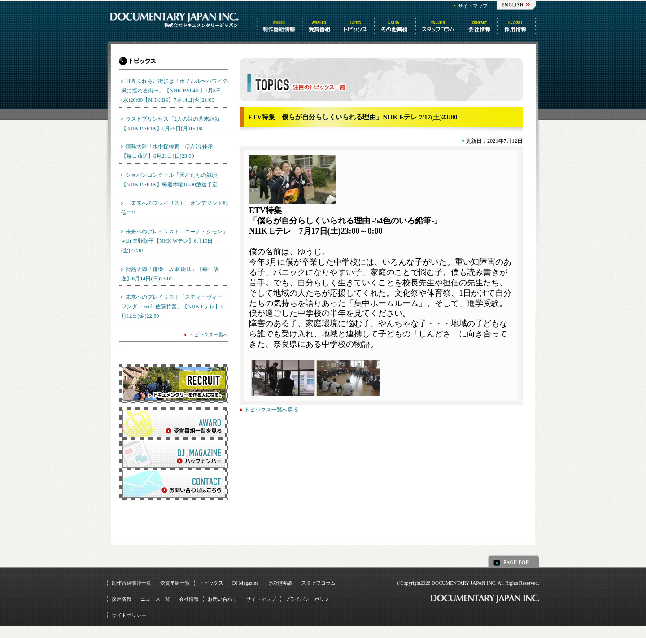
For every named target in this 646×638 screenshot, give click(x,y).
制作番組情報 (280, 26)
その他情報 (395, 26)
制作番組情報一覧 (131, 583)
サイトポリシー (129, 615)
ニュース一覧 (155, 599)
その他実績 (279, 583)
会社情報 (480, 26)
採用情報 (121, 599)
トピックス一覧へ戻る (271, 409)
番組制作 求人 (517, 26)
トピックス (356, 26)
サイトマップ (473, 6)
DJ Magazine (245, 583)
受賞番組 (320, 26)
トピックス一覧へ (208, 334)
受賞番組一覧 (175, 583)
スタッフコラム (439, 26)
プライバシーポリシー (309, 599)
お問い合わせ (222, 599)
